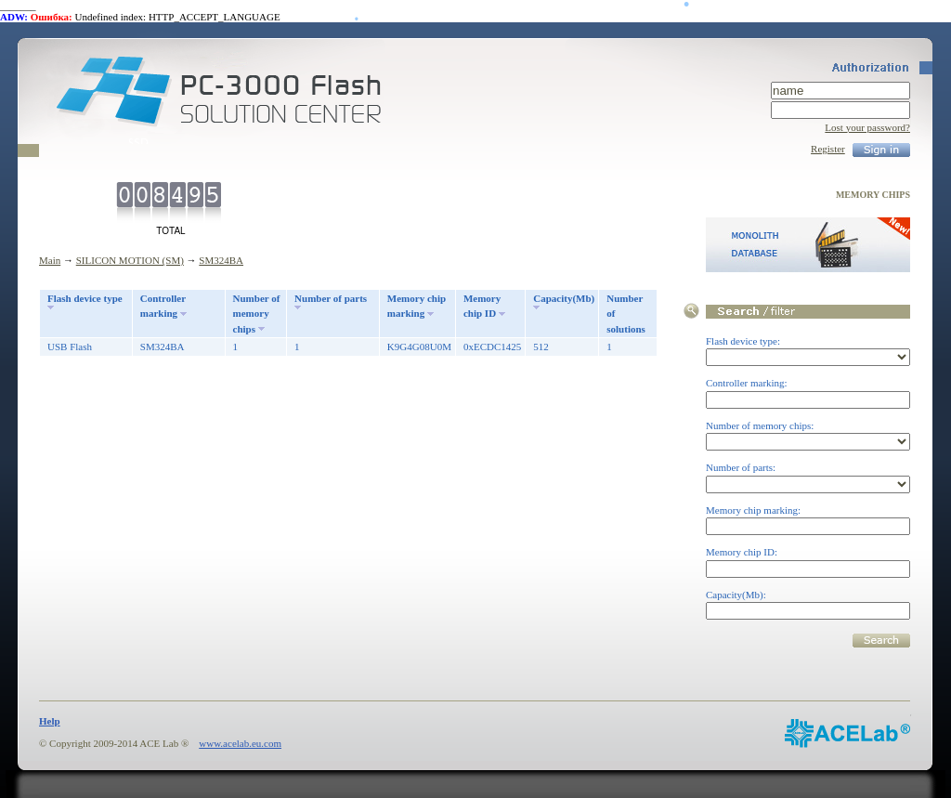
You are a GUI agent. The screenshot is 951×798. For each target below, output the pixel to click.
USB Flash (69, 346)
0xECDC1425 (492, 346)
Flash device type (85, 298)
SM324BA (221, 260)
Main (49, 260)
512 (541, 346)
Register (828, 148)
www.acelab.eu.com (240, 743)
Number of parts (330, 298)
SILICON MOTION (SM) (130, 260)
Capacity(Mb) (563, 298)
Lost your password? (867, 127)
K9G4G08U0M (419, 346)
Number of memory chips (256, 313)
